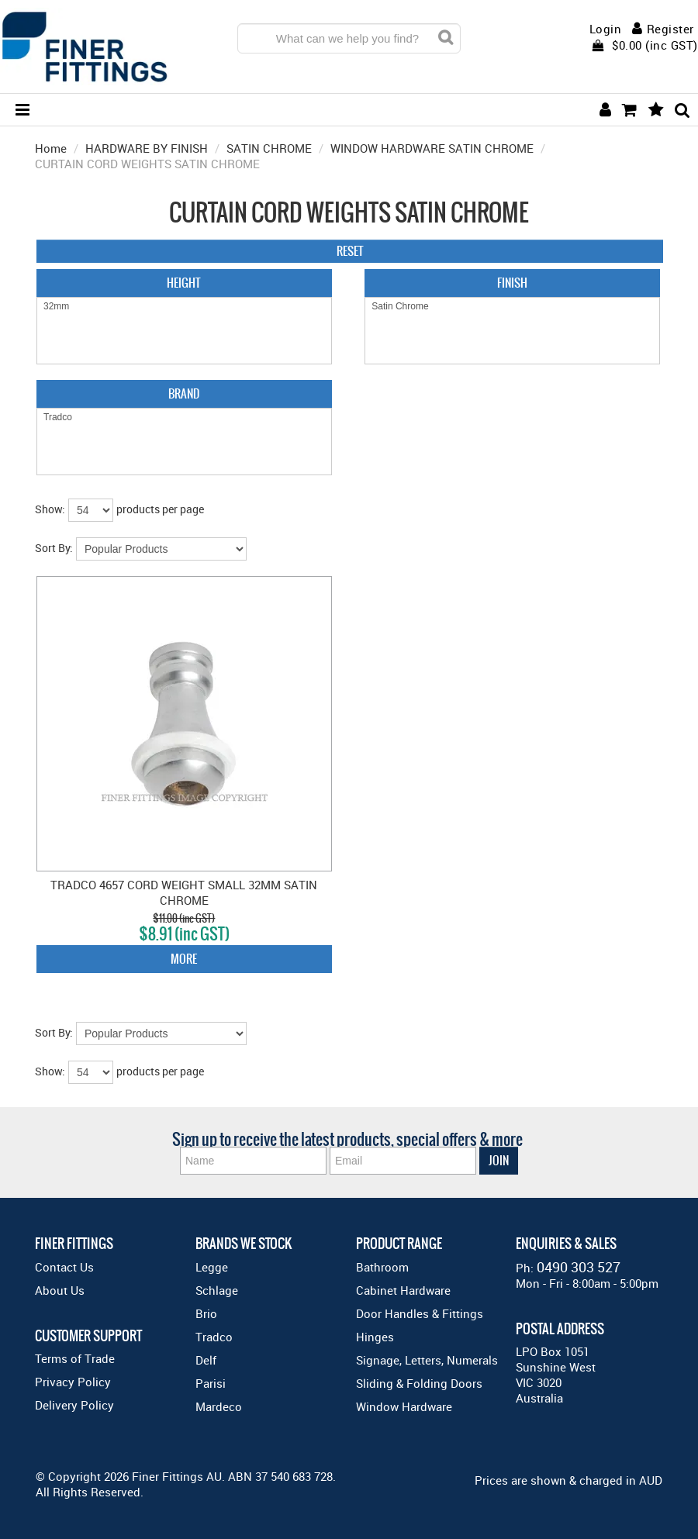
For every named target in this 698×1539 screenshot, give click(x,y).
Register (670, 29)
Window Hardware (404, 1406)
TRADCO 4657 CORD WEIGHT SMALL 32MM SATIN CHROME (183, 892)
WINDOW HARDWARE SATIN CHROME (432, 148)
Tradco (184, 417)
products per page (160, 509)
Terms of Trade (75, 1358)
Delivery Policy (74, 1405)
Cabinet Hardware (403, 1290)
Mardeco (218, 1406)
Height (184, 283)
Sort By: (54, 547)
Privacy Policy (73, 1381)
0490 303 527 (578, 1267)
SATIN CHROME (269, 148)
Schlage (216, 1290)
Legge (211, 1267)
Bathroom (382, 1267)
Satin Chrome (512, 306)
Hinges (375, 1336)
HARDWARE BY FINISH (146, 148)
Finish (512, 283)
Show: (50, 509)
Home (51, 148)
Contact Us (64, 1267)
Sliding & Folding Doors (419, 1383)
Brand (183, 393)
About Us (60, 1290)
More (184, 959)
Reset (350, 251)
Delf (205, 1360)
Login (605, 29)
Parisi (210, 1383)
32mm (184, 306)
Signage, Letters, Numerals (427, 1360)
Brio (206, 1313)
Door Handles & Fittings (419, 1313)
